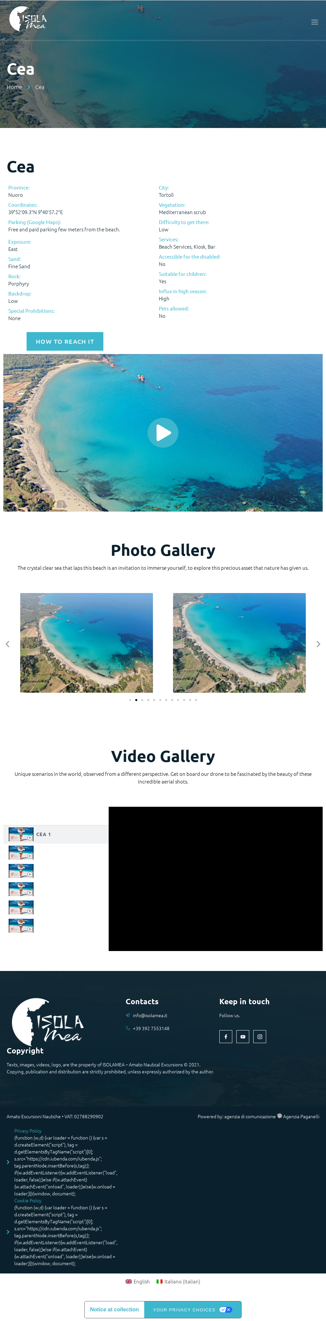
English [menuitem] (142, 1281)
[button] (7, 644)
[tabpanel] (216, 879)
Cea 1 (43, 834)
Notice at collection (114, 1309)
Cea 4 (43, 889)
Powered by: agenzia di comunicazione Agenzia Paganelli (258, 1116)
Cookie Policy (28, 1200)
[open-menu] (313, 22)
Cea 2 (43, 852)
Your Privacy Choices (184, 1309)
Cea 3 (43, 870)
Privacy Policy (28, 1130)
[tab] (56, 834)
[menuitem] (137, 1281)
